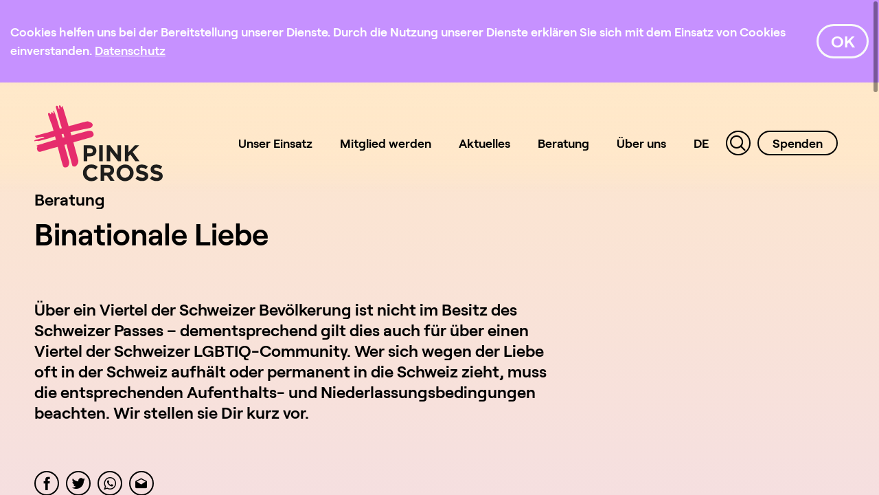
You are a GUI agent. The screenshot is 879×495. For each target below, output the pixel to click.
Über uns (641, 143)
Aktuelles (484, 143)
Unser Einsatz (275, 143)
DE (701, 143)
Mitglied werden (385, 143)
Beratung (563, 143)
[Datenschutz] (130, 50)
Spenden (798, 143)
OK (843, 41)
